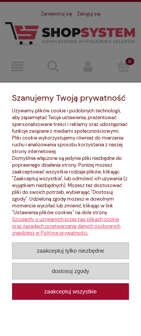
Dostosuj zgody (70, 271)
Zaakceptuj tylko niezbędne (70, 250)
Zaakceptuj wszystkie (70, 291)
